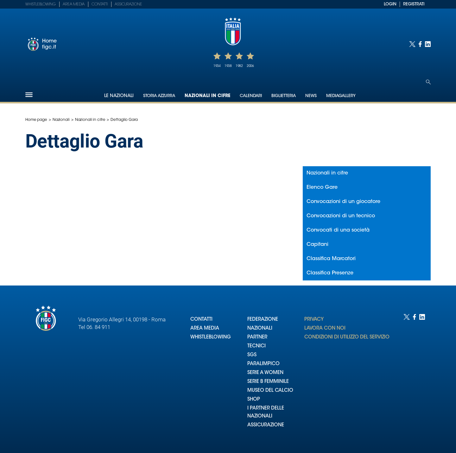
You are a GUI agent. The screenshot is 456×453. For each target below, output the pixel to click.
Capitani (317, 244)
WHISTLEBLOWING (210, 337)
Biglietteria (283, 96)
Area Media (74, 4)
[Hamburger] (29, 94)
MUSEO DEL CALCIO (270, 390)
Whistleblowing (40, 4)
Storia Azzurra (159, 96)
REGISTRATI (413, 4)
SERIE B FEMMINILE (268, 381)
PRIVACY (314, 319)
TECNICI (256, 346)
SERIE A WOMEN (265, 373)
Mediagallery (341, 96)
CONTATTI (201, 319)
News (311, 96)
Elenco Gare (322, 187)
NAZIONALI (259, 328)
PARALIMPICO (263, 364)
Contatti (100, 4)
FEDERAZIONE (262, 319)
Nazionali (61, 120)
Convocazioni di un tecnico (341, 216)
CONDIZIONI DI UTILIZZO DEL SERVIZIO (347, 337)
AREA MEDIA (204, 328)
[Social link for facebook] (420, 44)
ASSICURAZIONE (265, 425)
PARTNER (257, 337)
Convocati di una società (338, 230)
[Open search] (428, 82)
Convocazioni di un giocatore (343, 201)
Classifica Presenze (330, 273)
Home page (36, 120)
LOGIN (390, 4)
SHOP (253, 399)
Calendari (251, 96)
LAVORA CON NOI (324, 328)
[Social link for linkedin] (428, 44)
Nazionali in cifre (207, 96)
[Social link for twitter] (412, 44)
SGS (251, 355)
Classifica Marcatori (331, 258)
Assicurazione (128, 4)
